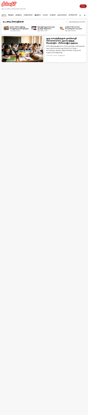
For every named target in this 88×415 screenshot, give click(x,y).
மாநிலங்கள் (28, 15)
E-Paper (83, 6)
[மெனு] (85, 15)
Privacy (31, 336)
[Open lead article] (22, 49)
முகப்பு (4, 15)
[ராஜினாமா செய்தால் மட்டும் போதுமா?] (17, 283)
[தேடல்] (80, 15)
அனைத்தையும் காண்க (77, 22)
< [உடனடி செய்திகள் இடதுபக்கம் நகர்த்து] (63, 22)
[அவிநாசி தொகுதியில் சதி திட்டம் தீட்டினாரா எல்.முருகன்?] (55, 121)
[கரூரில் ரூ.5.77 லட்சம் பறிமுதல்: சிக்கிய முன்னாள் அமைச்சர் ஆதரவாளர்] (33, 121)
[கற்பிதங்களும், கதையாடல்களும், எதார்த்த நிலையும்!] (65, 277)
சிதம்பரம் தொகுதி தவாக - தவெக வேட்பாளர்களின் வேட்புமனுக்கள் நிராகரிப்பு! (75, 135)
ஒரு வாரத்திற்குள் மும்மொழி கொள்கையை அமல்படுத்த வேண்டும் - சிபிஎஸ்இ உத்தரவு (62, 41)
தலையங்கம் (62, 15)
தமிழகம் (19, 15)
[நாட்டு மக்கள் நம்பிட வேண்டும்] (38, 277)
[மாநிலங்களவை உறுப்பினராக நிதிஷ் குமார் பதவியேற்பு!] (23, 159)
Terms (37, 336)
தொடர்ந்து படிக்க (8, 311)
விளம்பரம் (24, 336)
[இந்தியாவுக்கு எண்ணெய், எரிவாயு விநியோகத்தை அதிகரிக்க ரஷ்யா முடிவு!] (76, 246)
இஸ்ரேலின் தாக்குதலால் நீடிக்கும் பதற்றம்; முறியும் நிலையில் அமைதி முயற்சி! (11, 262)
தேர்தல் (11, 15)
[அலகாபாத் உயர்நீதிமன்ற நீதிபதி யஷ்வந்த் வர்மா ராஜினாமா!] (23, 206)
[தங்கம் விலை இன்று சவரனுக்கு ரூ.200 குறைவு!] (23, 80)
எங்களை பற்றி (7, 336)
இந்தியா (38, 15)
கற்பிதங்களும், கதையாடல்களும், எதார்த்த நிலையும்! (77, 281)
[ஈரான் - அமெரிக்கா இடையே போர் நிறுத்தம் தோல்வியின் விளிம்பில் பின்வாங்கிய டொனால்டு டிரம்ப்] (33, 247)
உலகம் (45, 15)
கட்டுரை (53, 15)
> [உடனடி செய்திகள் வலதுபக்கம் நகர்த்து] (66, 22)
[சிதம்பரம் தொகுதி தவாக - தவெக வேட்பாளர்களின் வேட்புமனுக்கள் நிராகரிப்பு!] (76, 121)
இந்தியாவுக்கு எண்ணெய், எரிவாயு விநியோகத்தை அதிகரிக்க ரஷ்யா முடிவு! (75, 261)
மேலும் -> (83, 64)
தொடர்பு (17, 336)
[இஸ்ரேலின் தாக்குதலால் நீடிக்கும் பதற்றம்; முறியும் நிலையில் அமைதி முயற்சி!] (12, 247)
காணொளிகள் (74, 15)
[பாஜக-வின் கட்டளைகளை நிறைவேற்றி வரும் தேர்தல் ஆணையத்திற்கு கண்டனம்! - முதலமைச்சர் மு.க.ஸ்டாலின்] (12, 121)
